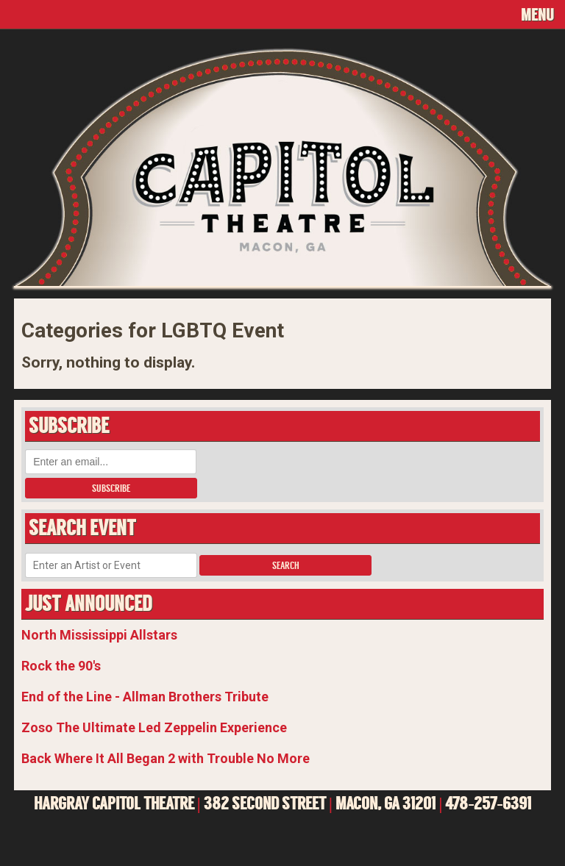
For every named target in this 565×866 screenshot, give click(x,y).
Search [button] (285, 565)
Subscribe (111, 488)
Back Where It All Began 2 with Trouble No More (165, 758)
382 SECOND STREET (265, 803)
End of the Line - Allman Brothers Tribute (145, 696)
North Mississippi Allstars (99, 635)
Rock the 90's (61, 665)
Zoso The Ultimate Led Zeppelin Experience (154, 727)
